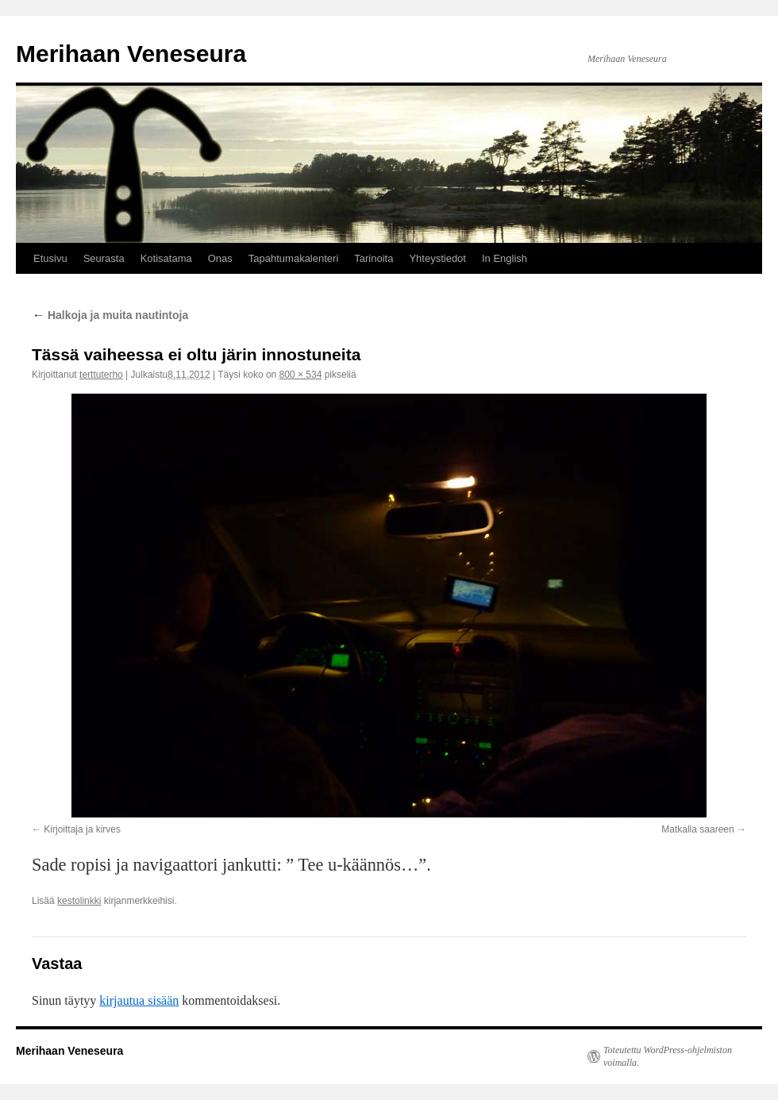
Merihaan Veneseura (131, 53)
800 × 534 (300, 374)
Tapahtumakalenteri (293, 258)
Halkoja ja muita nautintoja (110, 315)
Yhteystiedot (437, 258)
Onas (220, 258)
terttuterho (101, 374)
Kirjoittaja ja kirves (82, 829)
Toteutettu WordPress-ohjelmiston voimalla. (667, 1056)
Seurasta (104, 258)
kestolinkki (79, 900)
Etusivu (50, 258)
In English (504, 258)
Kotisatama (166, 258)
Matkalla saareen (697, 829)
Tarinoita (373, 258)
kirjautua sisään (139, 1000)
